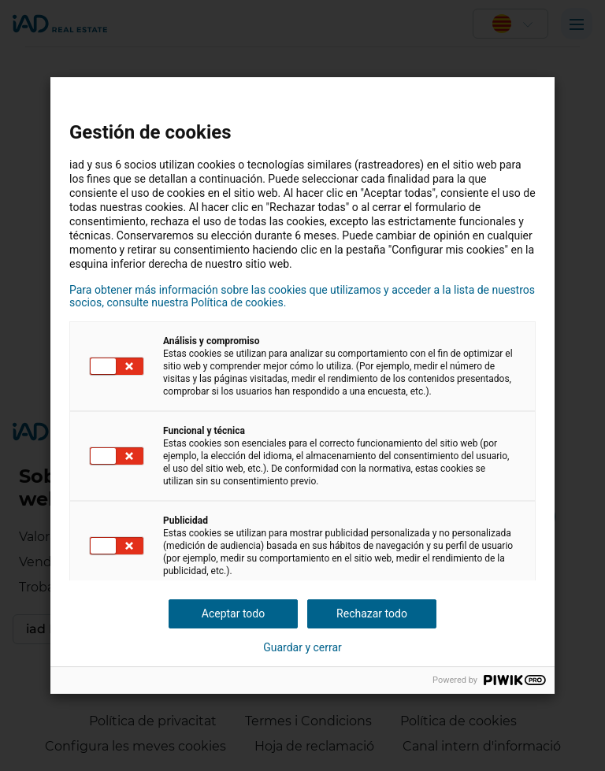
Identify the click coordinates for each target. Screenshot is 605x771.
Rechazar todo (371, 613)
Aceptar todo (233, 613)
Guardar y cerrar (302, 647)
